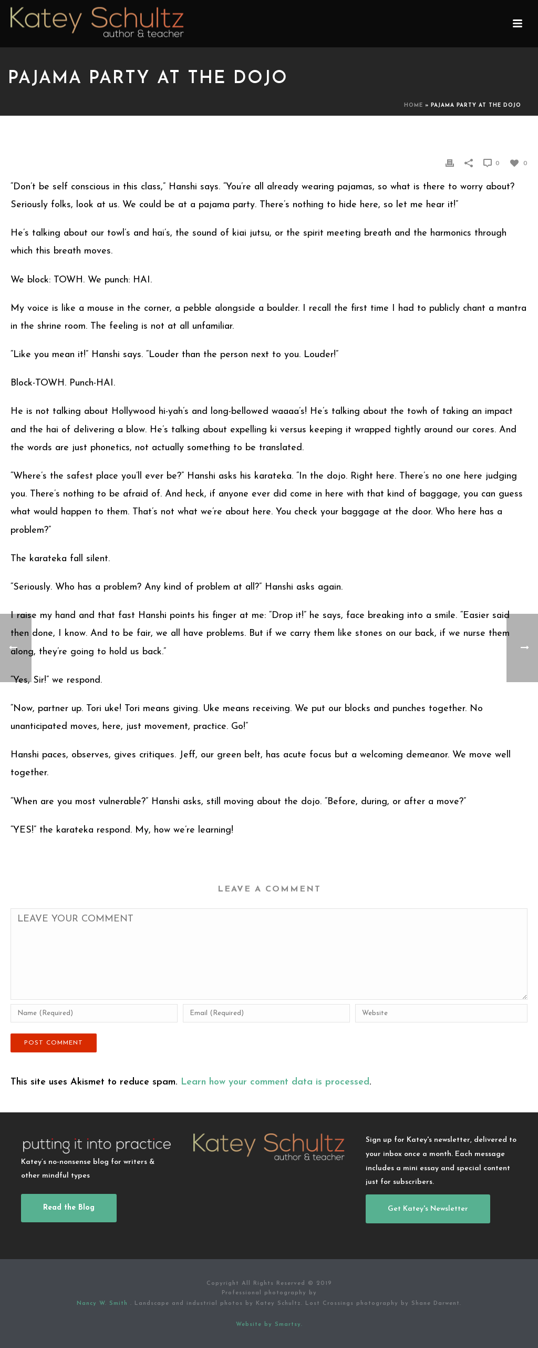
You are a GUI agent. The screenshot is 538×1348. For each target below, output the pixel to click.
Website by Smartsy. (269, 1324)
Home (413, 105)
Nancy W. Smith (103, 1303)
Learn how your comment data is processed (275, 1082)
